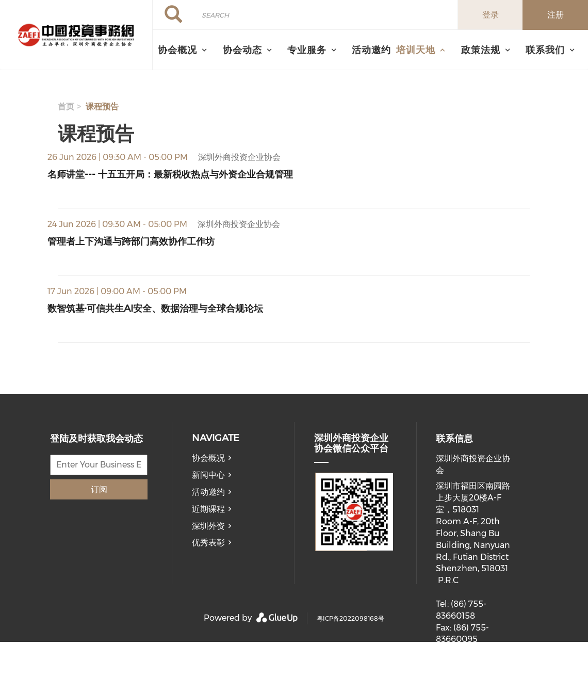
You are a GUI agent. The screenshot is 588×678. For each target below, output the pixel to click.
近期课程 (208, 509)
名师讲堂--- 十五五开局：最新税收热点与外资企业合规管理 (170, 174)
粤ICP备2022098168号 (350, 618)
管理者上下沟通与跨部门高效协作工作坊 (131, 241)
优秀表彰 (208, 542)
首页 (66, 106)
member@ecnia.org (476, 671)
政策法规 (480, 50)
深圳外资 (208, 526)
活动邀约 (371, 50)
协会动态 (242, 50)
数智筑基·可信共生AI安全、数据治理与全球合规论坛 (155, 308)
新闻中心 (208, 475)
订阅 (99, 489)
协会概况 (208, 458)
